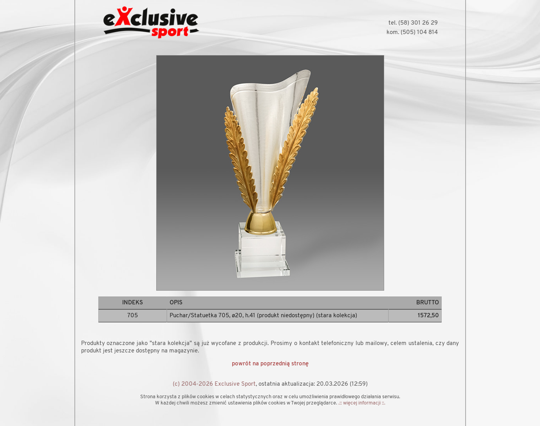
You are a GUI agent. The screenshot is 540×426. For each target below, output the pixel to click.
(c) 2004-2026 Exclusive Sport (214, 384)
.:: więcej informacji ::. (361, 403)
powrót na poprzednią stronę (270, 364)
